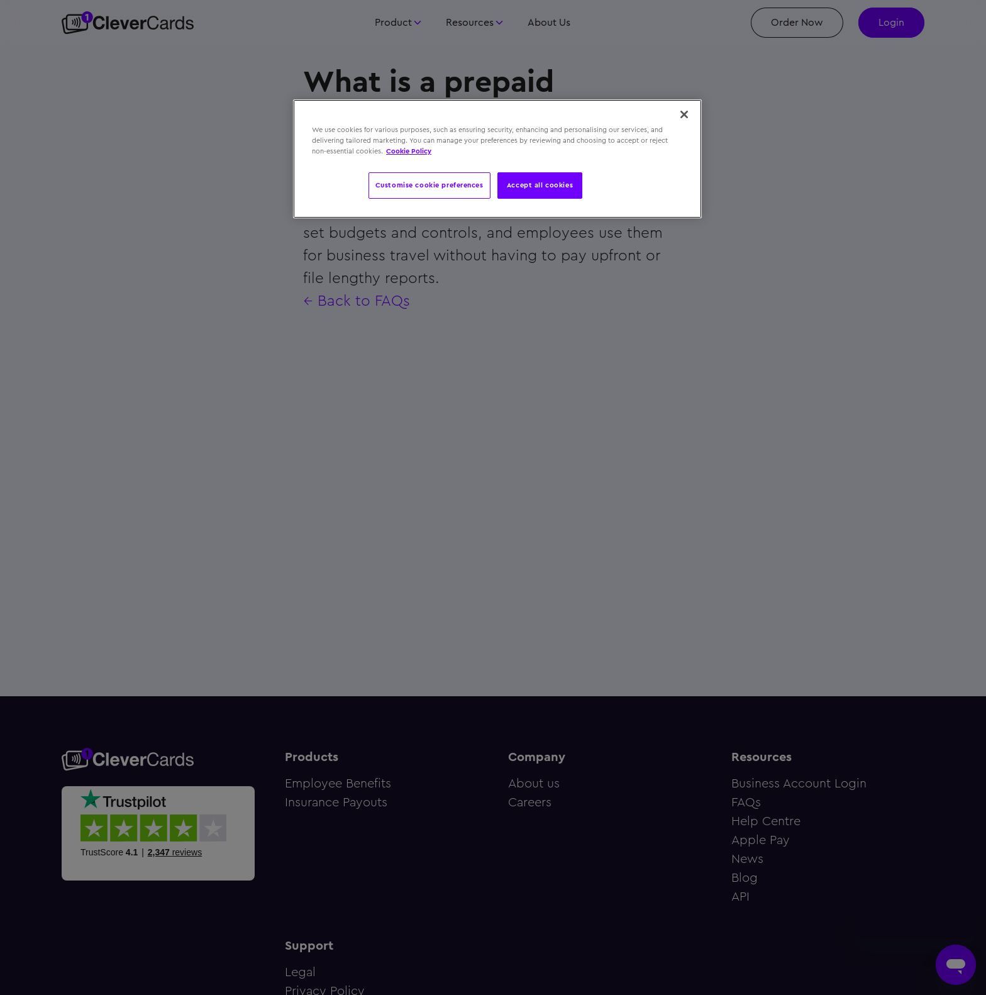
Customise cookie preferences (429, 185)
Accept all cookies (540, 185)
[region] (497, 158)
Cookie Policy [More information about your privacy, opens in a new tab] (408, 151)
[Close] (684, 114)
